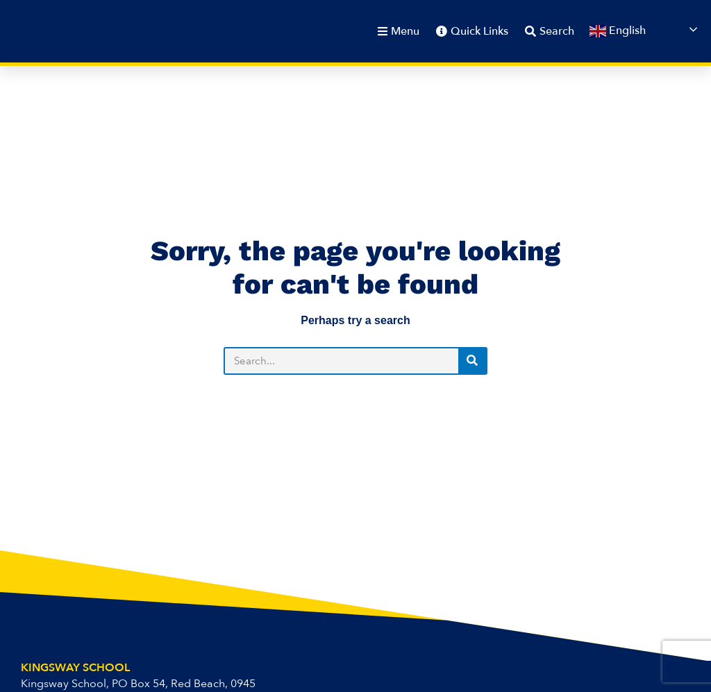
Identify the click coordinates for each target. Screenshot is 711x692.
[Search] (472, 360)
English (617, 31)
